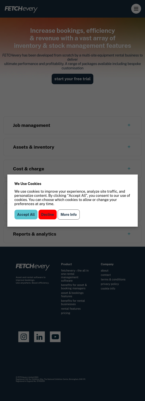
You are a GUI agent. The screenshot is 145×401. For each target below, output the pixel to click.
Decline (47, 214)
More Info (69, 214)
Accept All (26, 214)
